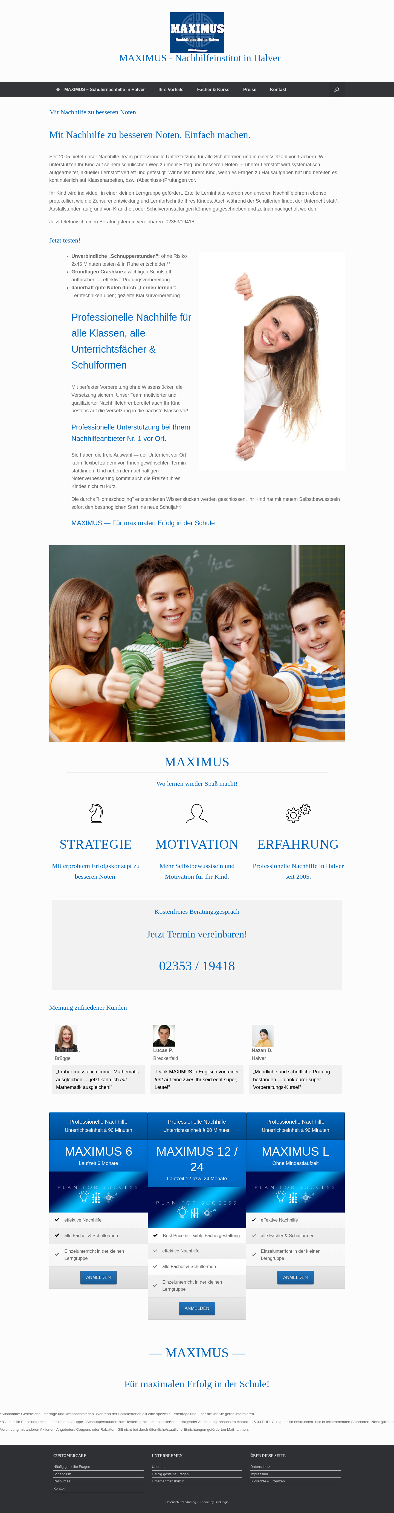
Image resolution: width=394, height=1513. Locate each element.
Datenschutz (260, 1467)
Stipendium (62, 1474)
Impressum (259, 1474)
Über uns (159, 1467)
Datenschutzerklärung (181, 1502)
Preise (249, 89)
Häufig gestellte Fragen (71, 1467)
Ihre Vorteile (170, 89)
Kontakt (278, 89)
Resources (61, 1481)
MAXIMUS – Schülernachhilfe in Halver (100, 89)
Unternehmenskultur (168, 1481)
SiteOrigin (222, 1502)
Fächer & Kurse (213, 89)
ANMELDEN (98, 1277)
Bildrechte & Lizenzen (267, 1481)
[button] (337, 89)
